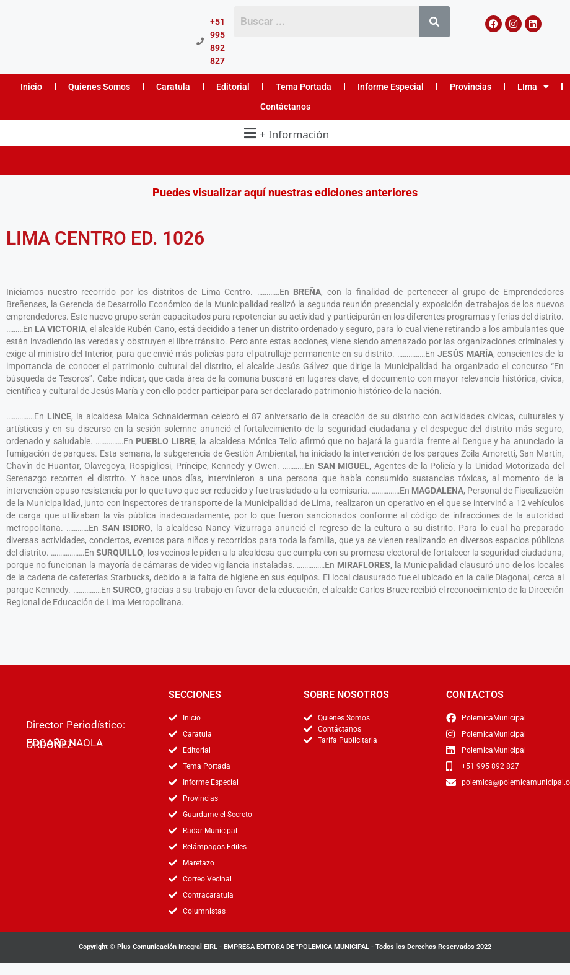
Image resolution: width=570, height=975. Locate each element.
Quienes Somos (99, 87)
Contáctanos (285, 106)
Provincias (470, 87)
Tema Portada (303, 87)
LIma (533, 87)
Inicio (31, 87)
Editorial (233, 87)
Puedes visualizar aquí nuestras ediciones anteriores (285, 192)
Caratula (173, 87)
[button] (285, 132)
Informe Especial (390, 87)
